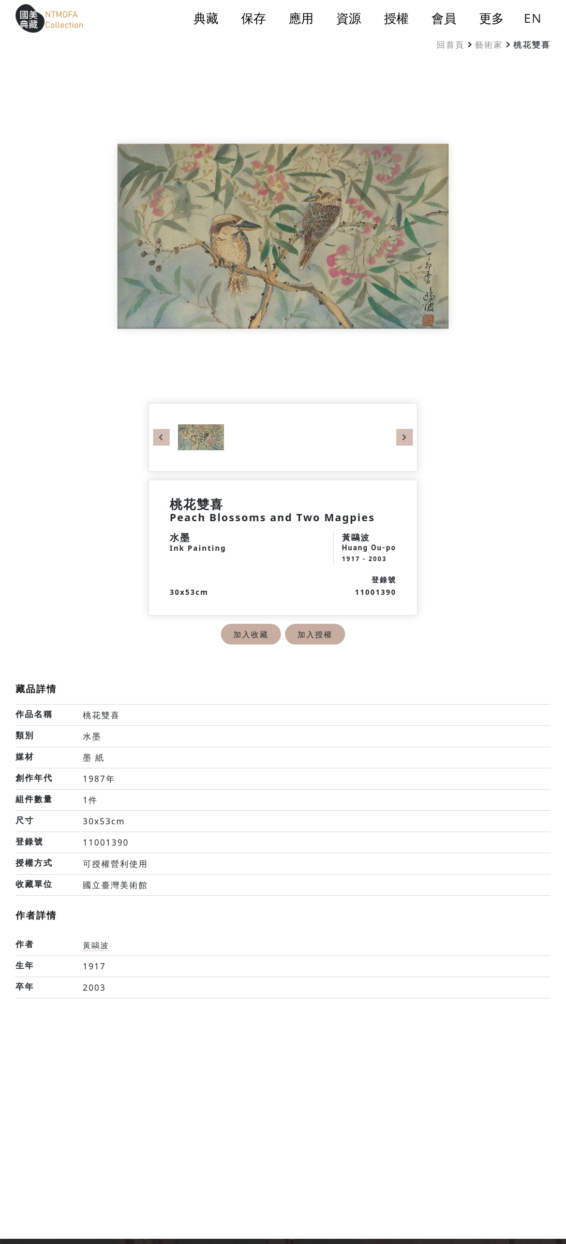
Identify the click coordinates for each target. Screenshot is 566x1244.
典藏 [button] (205, 18)
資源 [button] (348, 18)
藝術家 (489, 44)
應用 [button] (301, 18)
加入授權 (316, 634)
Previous (161, 437)
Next (404, 437)
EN (533, 17)
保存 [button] (253, 18)
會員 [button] (443, 18)
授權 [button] (396, 18)
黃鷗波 (97, 945)
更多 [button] (491, 18)
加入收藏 (250, 634)
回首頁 (451, 44)
